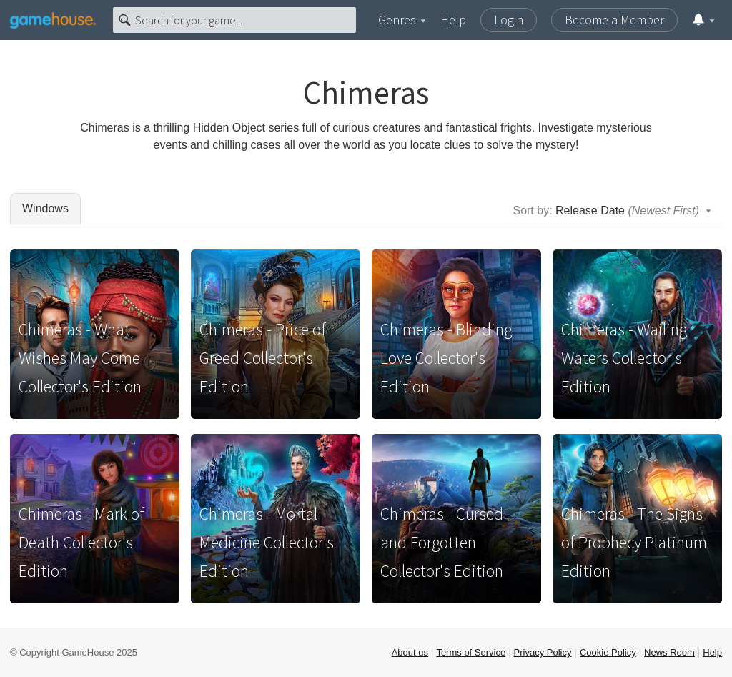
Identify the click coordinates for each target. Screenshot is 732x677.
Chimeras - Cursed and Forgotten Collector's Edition (441, 542)
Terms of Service (470, 652)
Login (508, 19)
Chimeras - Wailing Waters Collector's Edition (624, 357)
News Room (669, 652)
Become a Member (614, 19)
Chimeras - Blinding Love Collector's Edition (446, 357)
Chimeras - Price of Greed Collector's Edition (262, 357)
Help (453, 19)
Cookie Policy (608, 652)
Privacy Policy (543, 652)
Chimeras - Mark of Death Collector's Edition (81, 542)
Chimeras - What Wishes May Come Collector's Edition (80, 357)
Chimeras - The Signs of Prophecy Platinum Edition (634, 542)
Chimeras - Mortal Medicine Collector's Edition (266, 542)
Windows (45, 208)
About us (410, 652)
